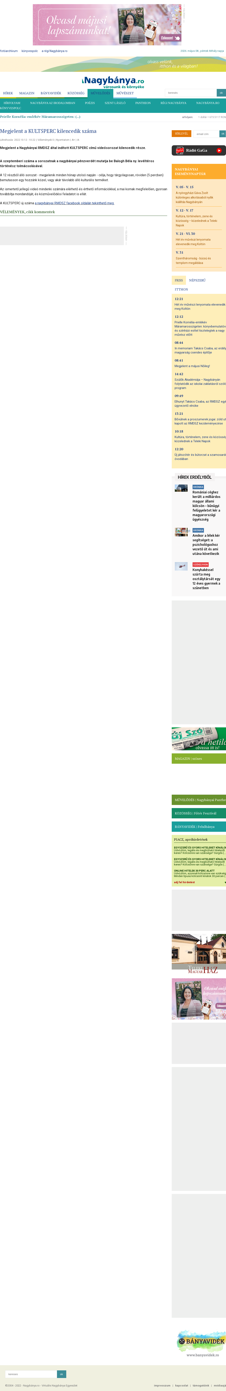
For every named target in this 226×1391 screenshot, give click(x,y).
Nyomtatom (63, 139)
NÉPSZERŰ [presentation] (197, 280)
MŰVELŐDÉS (100, 93)
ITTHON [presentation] (181, 289)
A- (78, 139)
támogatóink (201, 1385)
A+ (73, 139)
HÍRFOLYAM (12, 103)
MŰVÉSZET (125, 93)
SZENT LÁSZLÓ (115, 103)
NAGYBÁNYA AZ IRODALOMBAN (52, 103)
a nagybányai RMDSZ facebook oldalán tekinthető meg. (74, 203)
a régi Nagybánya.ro (54, 51)
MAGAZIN (26, 93)
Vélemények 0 (46, 139)
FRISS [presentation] (179, 280)
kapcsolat (181, 1385)
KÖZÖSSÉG (75, 93)
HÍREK (8, 93)
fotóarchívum (9, 51)
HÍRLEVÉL (181, 133)
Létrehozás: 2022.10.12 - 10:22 (17, 139)
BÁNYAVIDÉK (51, 93)
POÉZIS (90, 103)
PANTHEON (143, 103)
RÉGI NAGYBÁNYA (173, 103)
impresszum (162, 1385)
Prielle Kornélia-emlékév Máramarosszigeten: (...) (40, 116)
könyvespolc (30, 51)
